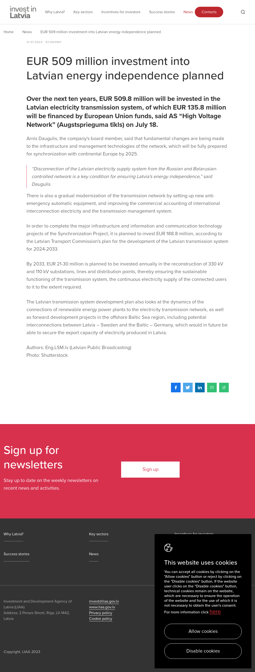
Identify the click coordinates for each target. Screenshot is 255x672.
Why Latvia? (55, 12)
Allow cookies (203, 631)
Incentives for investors (120, 12)
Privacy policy (100, 612)
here (215, 611)
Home (9, 32)
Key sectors (83, 12)
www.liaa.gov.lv (102, 607)
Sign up (150, 469)
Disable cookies (203, 651)
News (188, 12)
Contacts (209, 12)
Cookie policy (100, 618)
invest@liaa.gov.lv (104, 601)
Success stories (162, 12)
